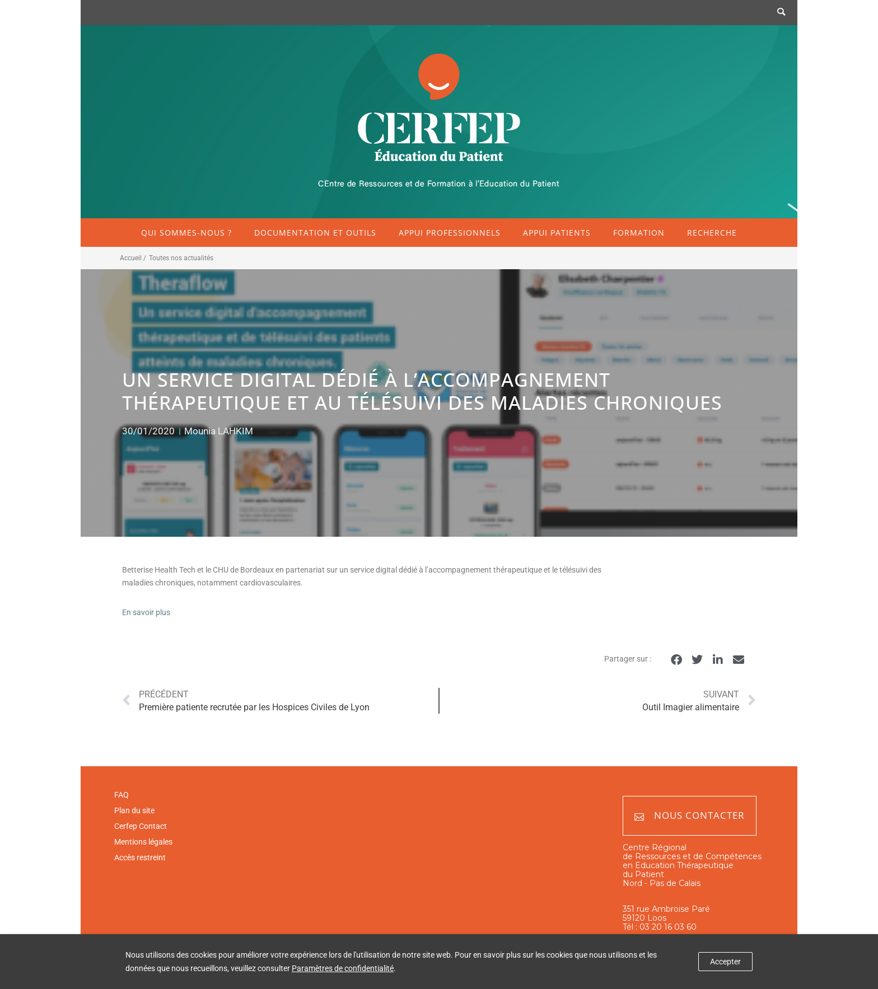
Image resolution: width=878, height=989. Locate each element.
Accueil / (133, 258)
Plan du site (134, 810)
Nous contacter (689, 816)
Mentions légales (143, 841)
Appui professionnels (450, 232)
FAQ (121, 794)
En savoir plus (146, 612)
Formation (639, 232)
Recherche (712, 232)
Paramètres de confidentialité (343, 968)
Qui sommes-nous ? (186, 232)
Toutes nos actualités (181, 258)
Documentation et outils (315, 232)
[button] (676, 660)
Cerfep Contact (140, 826)
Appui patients (557, 232)
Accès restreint (140, 857)
